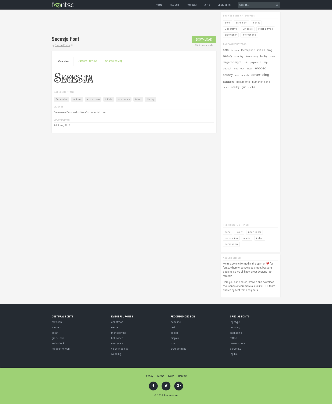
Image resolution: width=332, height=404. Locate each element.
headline (176, 322)
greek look (58, 338)
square (228, 81)
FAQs (171, 376)
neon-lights (254, 232)
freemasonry (252, 56)
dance (226, 87)
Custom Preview (87, 60)
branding (235, 327)
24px (266, 62)
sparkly (235, 87)
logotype (235, 322)
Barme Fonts (62, 45)
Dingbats (248, 29)
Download (204, 39)
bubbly (263, 56)
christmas (117, 322)
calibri (252, 87)
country (238, 56)
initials (108, 99)
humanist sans (261, 81)
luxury (239, 232)
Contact (182, 376)
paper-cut (255, 62)
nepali (249, 69)
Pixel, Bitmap (265, 29)
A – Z (207, 4)
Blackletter (231, 34)
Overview (63, 61)
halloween (117, 338)
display (150, 99)
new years (117, 343)
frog (269, 50)
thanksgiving (118, 332)
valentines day (119, 348)
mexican (57, 322)
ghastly (245, 75)
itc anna (235, 50)
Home (159, 4)
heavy (227, 56)
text (173, 327)
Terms (160, 376)
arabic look (58, 343)
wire (237, 75)
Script (256, 22)
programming (178, 348)
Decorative (61, 99)
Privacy (149, 376)
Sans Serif (241, 22)
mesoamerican (61, 348)
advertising (260, 75)
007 (242, 69)
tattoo (138, 99)
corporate (235, 348)
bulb (246, 62)
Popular (192, 4)
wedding (116, 354)
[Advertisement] (129, 23)
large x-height (232, 62)
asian (55, 332)
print (173, 343)
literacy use (248, 50)
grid (244, 87)
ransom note (237, 343)
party (227, 232)
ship (236, 69)
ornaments (124, 99)
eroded (260, 68)
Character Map (113, 60)
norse (272, 56)
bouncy (228, 75)
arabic (246, 238)
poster (174, 332)
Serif (227, 22)
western (56, 327)
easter (115, 327)
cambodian (231, 244)
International (249, 34)
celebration (231, 238)
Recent (174, 4)
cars (226, 50)
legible (234, 354)
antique (77, 99)
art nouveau (93, 99)
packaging (236, 332)
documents (243, 81)
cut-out (227, 68)
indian (259, 238)
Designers (224, 4)
